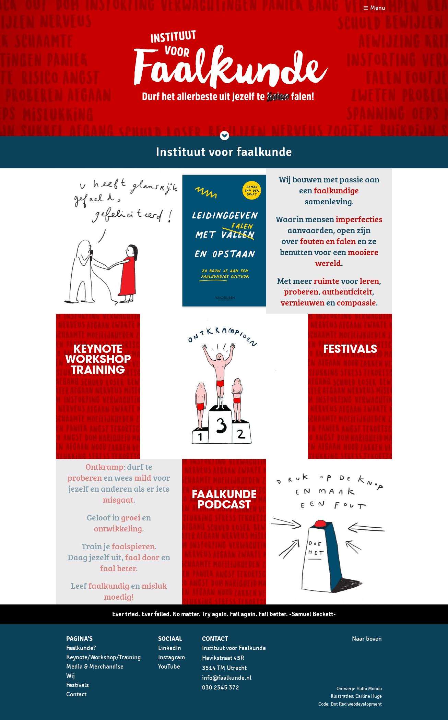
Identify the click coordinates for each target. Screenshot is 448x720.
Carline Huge (368, 696)
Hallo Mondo (369, 689)
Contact (76, 694)
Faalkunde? (81, 648)
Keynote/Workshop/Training (103, 657)
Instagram (171, 657)
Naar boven (367, 639)
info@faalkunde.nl (226, 678)
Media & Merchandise (94, 666)
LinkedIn (169, 648)
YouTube (169, 666)
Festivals (77, 685)
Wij (70, 676)
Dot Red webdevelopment (356, 704)
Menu (377, 8)
